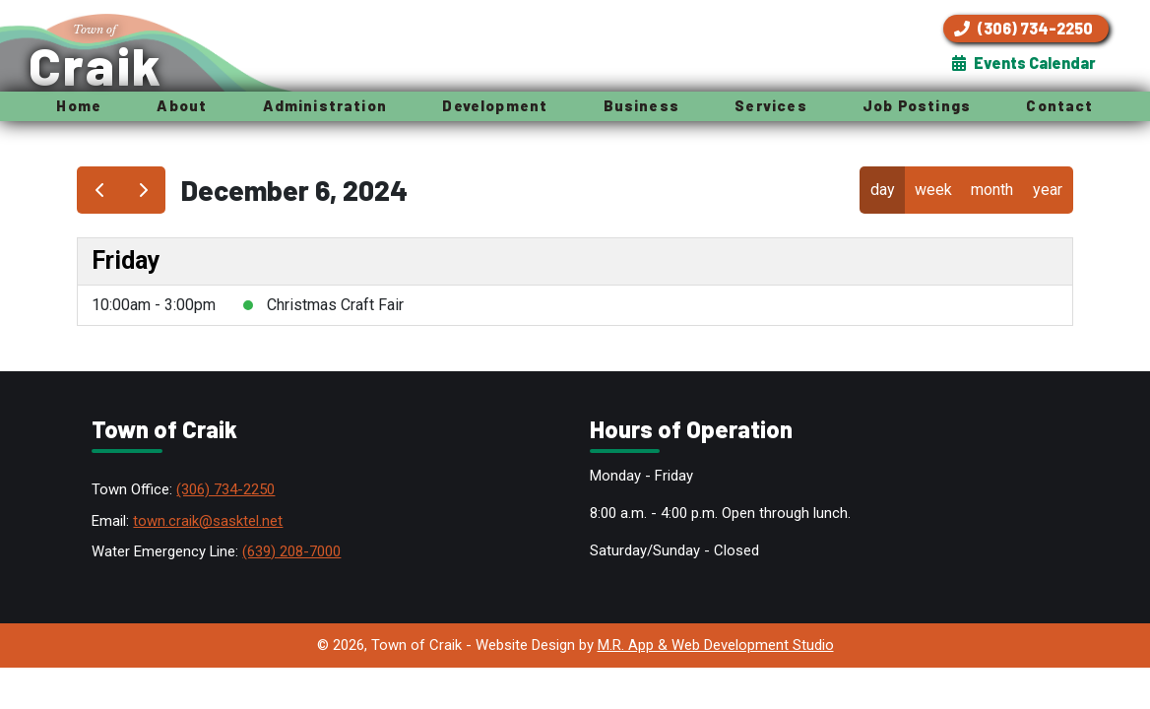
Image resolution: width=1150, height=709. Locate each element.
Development (494, 105)
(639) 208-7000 (291, 551)
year (1047, 189)
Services (770, 105)
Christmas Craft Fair (335, 304)
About (182, 105)
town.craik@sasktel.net (208, 521)
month (992, 189)
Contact (1059, 105)
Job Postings (916, 105)
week (933, 189)
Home (78, 105)
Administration (325, 105)
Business (641, 105)
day (882, 189)
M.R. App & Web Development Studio (716, 645)
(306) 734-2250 (225, 489)
